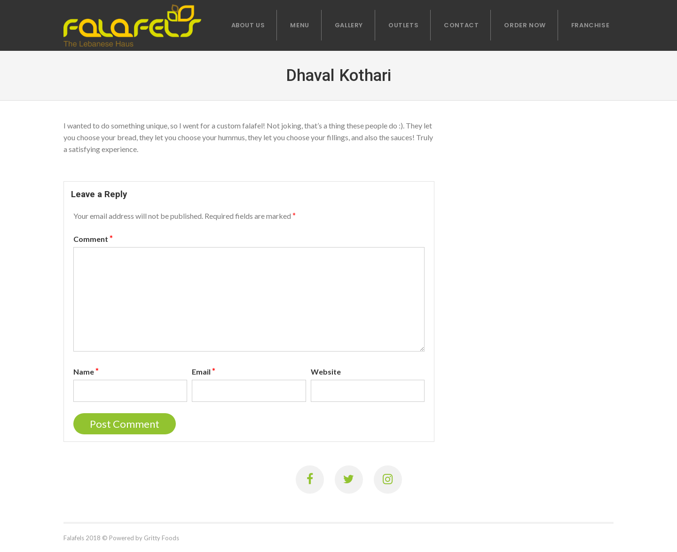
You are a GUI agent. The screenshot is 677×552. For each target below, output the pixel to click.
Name (86, 371)
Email (203, 371)
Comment (93, 238)
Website (326, 371)
